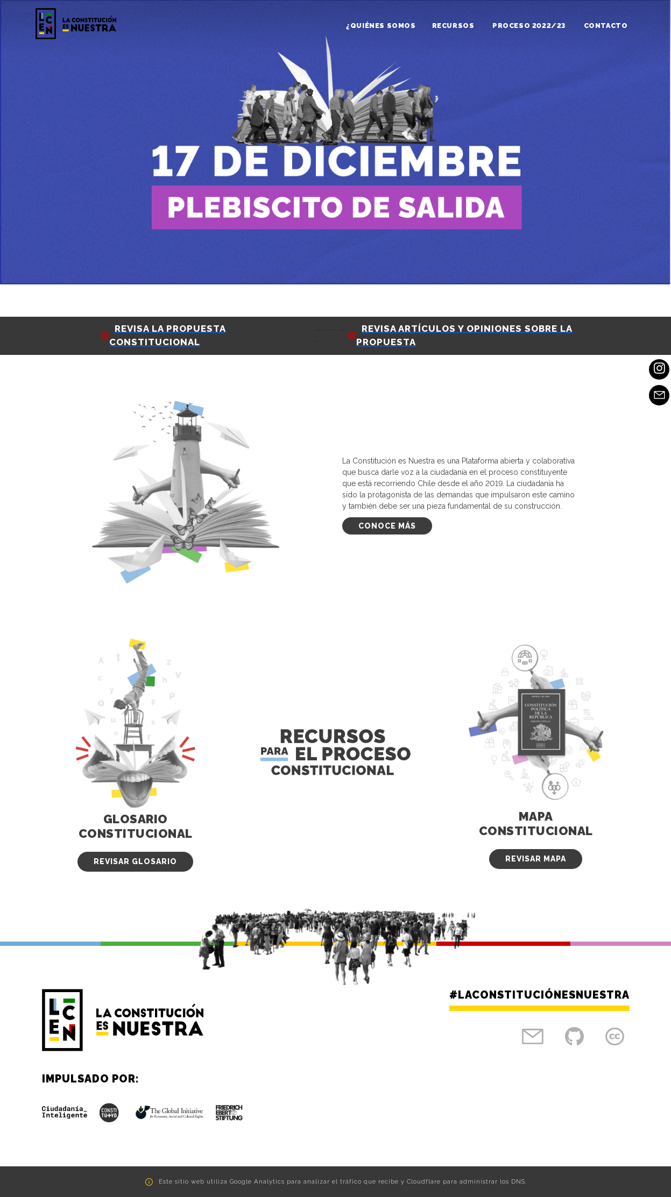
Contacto (606, 26)
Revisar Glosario (135, 861)
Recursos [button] (454, 26)
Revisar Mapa (535, 858)
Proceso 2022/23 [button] (530, 26)
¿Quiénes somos (380, 26)
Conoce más (387, 526)
